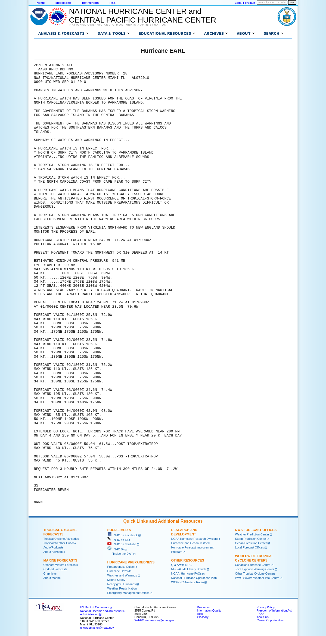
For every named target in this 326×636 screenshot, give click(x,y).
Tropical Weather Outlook (60, 543)
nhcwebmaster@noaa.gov (97, 627)
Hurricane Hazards (119, 571)
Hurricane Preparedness (131, 562)
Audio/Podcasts (54, 547)
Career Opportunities (270, 620)
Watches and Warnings (122, 575)
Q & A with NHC (181, 564)
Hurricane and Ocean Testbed (190, 543)
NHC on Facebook (122, 535)
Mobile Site (63, 2)
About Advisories (54, 551)
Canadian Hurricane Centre (253, 564)
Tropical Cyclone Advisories (61, 538)
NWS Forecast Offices (256, 530)
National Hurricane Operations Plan (194, 577)
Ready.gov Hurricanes (121, 584)
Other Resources (187, 560)
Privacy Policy (266, 607)
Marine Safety (116, 579)
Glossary (203, 617)
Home (41, 2)
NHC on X (117, 539)
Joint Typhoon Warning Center (254, 569)
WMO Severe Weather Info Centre (257, 577)
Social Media (119, 530)
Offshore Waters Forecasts (61, 564)
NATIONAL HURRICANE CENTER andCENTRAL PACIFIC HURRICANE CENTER (142, 15)
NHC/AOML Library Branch (188, 569)
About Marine (52, 577)
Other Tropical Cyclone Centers (255, 573)
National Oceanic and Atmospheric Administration (118, 24)
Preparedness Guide (120, 566)
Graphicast (51, 573)
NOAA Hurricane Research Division (194, 538)
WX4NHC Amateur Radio (187, 582)
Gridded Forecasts (55, 569)
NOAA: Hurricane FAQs (186, 573)
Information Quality (209, 610)
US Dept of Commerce (94, 607)
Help (200, 613)
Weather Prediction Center (252, 534)
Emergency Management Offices (128, 592)
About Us (263, 617)
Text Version (90, 2)
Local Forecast (245, 2)
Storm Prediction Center (250, 538)
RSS (113, 2)
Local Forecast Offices (249, 547)
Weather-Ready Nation (122, 588)
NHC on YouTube (121, 544)
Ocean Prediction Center (251, 543)
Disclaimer (204, 607)
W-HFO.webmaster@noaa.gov (154, 620)
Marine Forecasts (60, 560)
